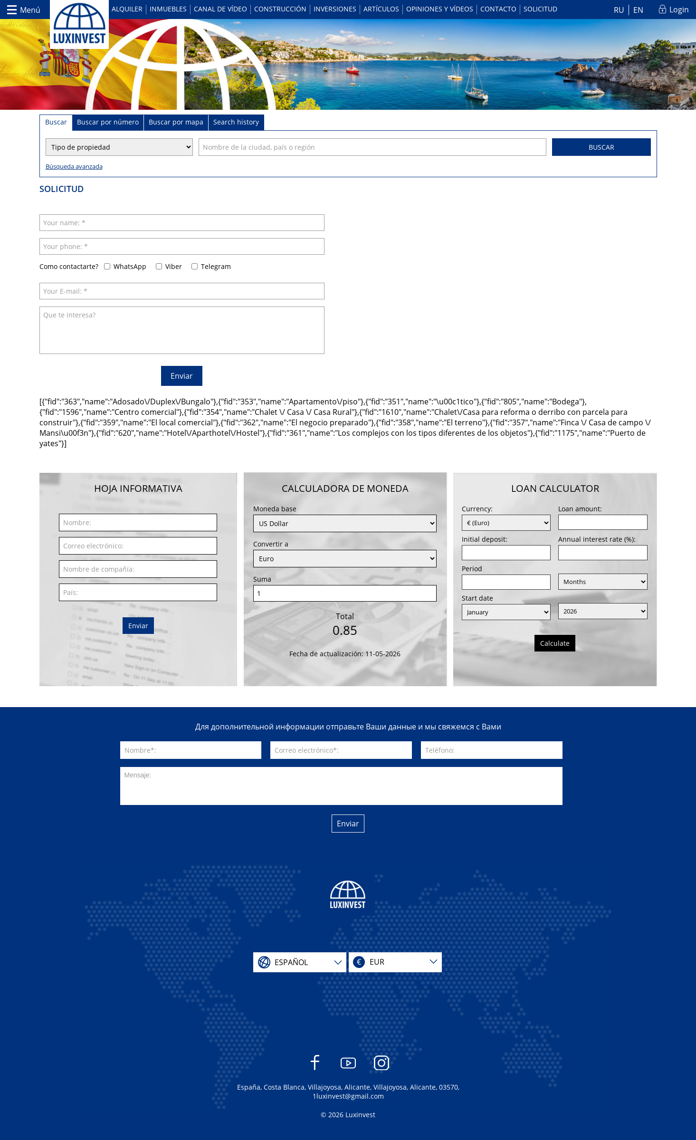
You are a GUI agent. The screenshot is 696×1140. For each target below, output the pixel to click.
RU (619, 10)
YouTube (348, 1067)
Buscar (601, 147)
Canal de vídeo (220, 8)
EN (638, 10)
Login (679, 9)
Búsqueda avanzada (74, 166)
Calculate (555, 643)
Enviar (182, 376)
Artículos (381, 8)
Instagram (381, 1067)
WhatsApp (130, 266)
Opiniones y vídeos (439, 8)
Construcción (280, 8)
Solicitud (540, 8)
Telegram (216, 266)
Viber (173, 266)
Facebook (314, 1067)
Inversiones (335, 8)
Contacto (498, 8)
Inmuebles (168, 8)
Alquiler (127, 8)
